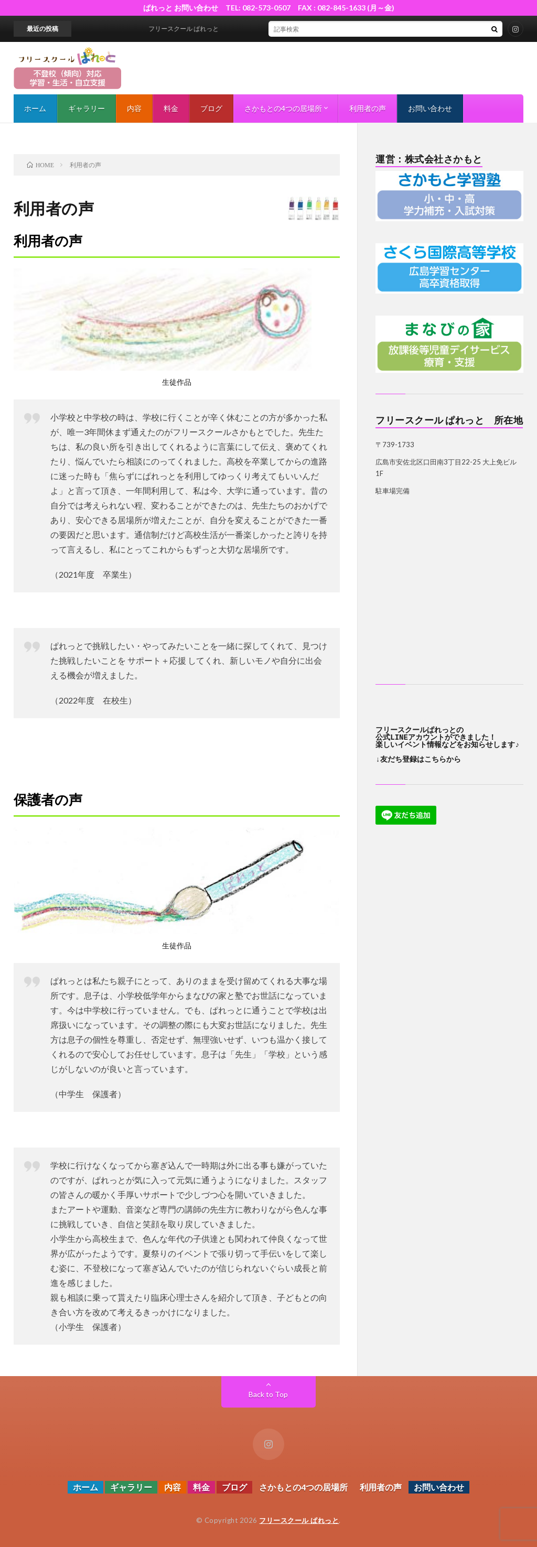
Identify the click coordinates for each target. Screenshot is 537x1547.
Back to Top (268, 1394)
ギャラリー (86, 108)
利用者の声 (367, 108)
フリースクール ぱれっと (299, 1520)
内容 (134, 108)
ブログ (211, 108)
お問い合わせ (430, 108)
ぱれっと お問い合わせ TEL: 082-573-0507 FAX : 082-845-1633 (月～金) (272, 7)
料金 (171, 108)
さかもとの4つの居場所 (283, 108)
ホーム (35, 108)
